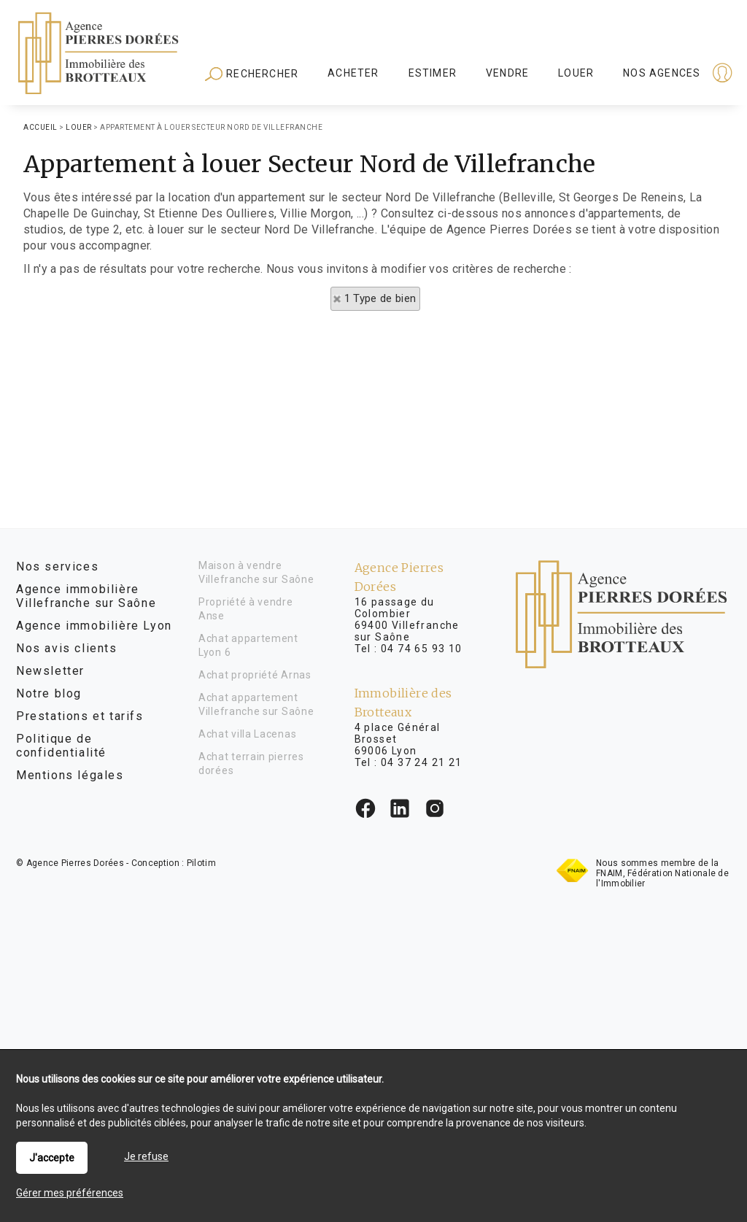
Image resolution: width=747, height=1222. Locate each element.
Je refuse (146, 1156)
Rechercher (251, 74)
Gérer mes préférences (69, 1193)
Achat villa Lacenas (247, 734)
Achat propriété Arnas (254, 675)
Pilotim (201, 863)
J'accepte (51, 1158)
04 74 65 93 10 (421, 648)
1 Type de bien (380, 298)
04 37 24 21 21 (421, 762)
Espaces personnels (665, 74)
